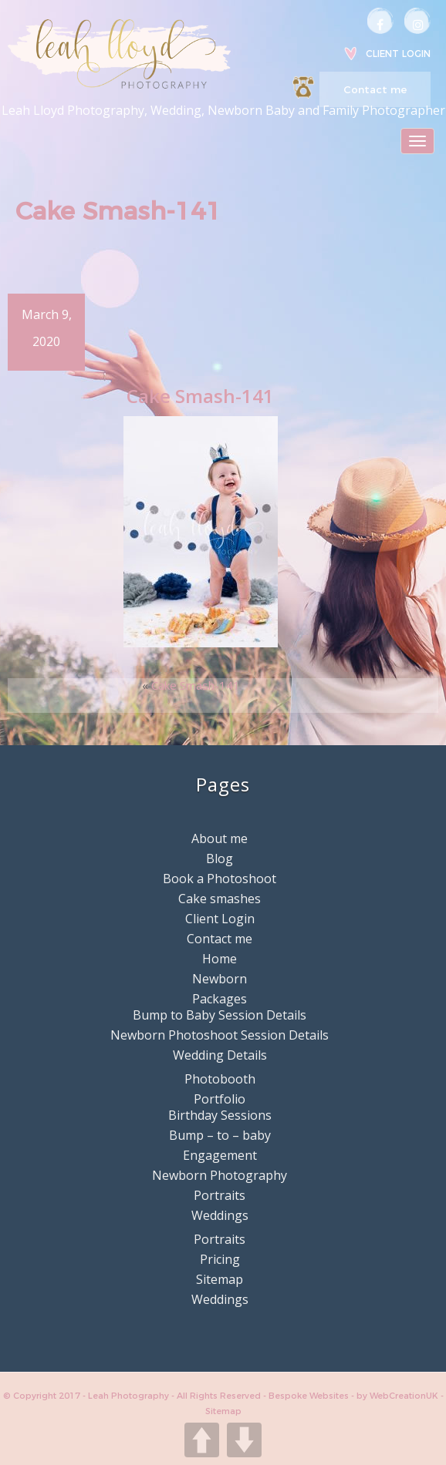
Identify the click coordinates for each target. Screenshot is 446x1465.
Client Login (398, 53)
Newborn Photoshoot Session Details (219, 1035)
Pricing (220, 1259)
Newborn (219, 978)
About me (219, 838)
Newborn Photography (219, 1175)
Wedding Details (220, 1055)
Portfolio (219, 1098)
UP (201, 1440)
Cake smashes (219, 898)
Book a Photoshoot (219, 878)
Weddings (219, 1215)
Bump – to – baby (220, 1135)
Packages (219, 998)
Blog (219, 858)
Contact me (375, 89)
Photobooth (219, 1078)
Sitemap (219, 1279)
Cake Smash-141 (195, 685)
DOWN (244, 1440)
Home (219, 958)
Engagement (220, 1155)
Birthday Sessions (220, 1115)
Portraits (219, 1195)
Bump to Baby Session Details (219, 1014)
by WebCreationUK (398, 1395)
